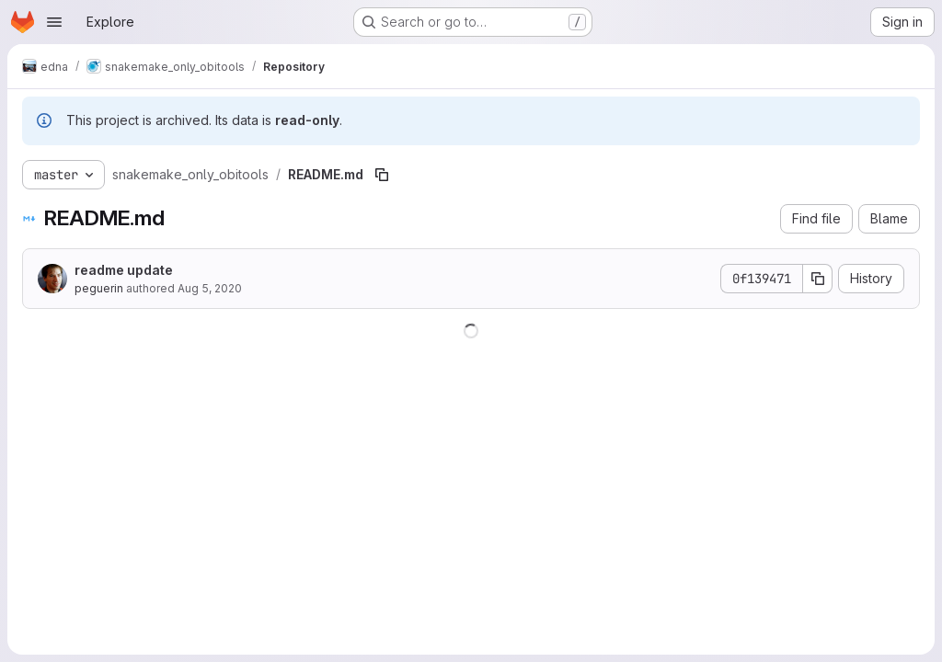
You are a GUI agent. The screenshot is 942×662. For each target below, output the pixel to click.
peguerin (99, 288)
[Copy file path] (381, 174)
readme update (124, 270)
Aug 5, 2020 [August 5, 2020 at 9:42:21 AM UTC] (210, 288)
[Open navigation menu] (54, 22)
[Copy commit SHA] (818, 278)
